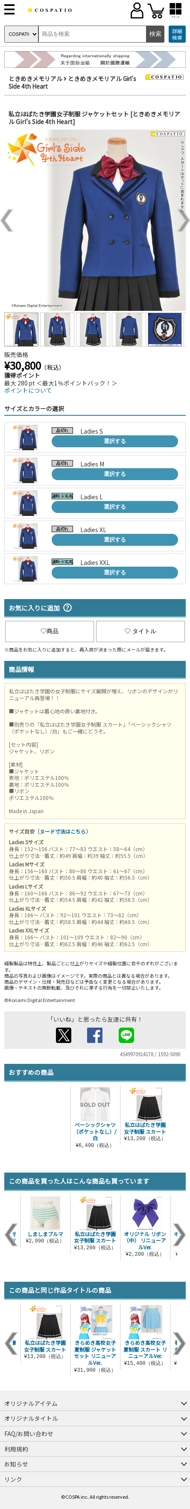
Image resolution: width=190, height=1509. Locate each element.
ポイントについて (28, 390)
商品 (49, 631)
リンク (13, 1479)
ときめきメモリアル (35, 78)
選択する (115, 441)
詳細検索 (177, 34)
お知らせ (16, 1464)
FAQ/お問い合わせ (28, 1433)
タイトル (140, 631)
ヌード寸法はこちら (63, 831)
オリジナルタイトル (31, 1418)
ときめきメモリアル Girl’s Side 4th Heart (72, 82)
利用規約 (16, 1449)
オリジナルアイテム (31, 1403)
